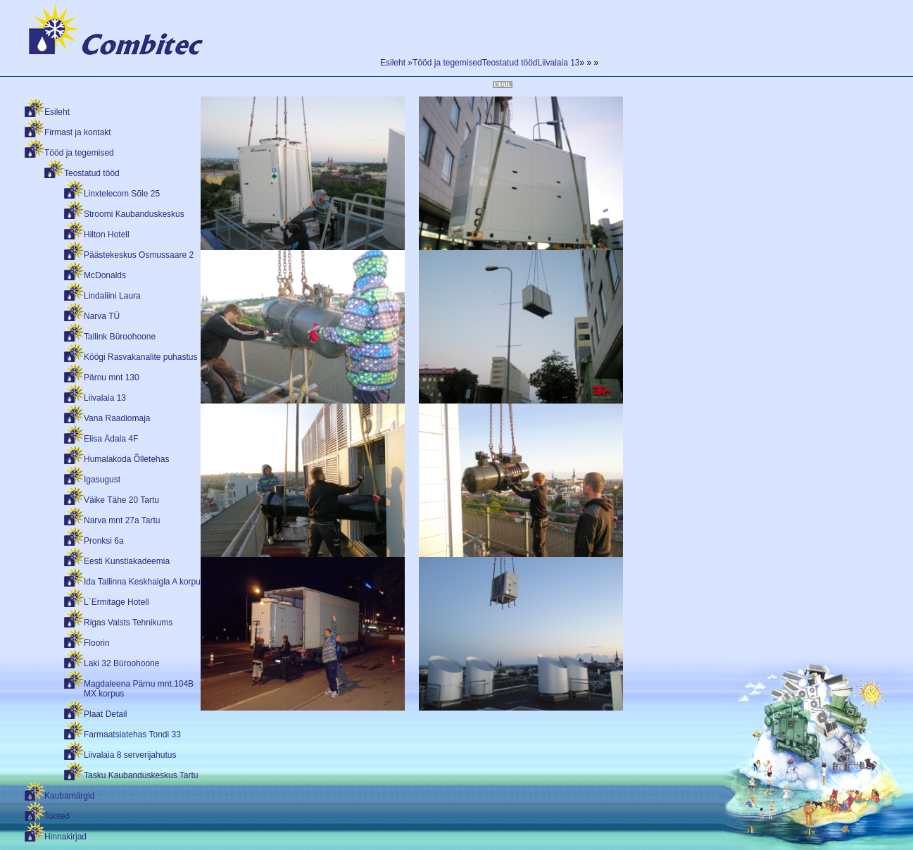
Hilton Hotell (107, 234)
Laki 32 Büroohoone (121, 663)
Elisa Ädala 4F (111, 439)
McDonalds (105, 275)
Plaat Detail (105, 714)
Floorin (97, 643)
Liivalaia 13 (105, 398)
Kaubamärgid (69, 796)
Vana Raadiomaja (117, 418)
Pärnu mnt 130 (111, 377)
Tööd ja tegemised (79, 153)
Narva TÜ (102, 316)
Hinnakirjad (65, 837)
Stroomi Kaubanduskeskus (134, 214)
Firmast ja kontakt (77, 132)
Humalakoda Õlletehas (126, 459)
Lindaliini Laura (112, 296)
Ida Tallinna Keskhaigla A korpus (144, 582)
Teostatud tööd (92, 173)
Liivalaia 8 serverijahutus (130, 755)
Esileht (57, 112)
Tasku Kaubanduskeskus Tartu (141, 775)
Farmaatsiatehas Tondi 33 (132, 734)
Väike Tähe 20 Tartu (121, 500)
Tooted (57, 816)
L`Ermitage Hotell (116, 602)
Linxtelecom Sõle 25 (122, 194)
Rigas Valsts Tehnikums (128, 622)
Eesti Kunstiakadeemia (127, 561)
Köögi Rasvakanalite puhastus (140, 357)
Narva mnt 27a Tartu (122, 520)
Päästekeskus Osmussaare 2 (139, 255)
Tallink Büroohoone (120, 337)
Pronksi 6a (104, 541)
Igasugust (102, 480)
